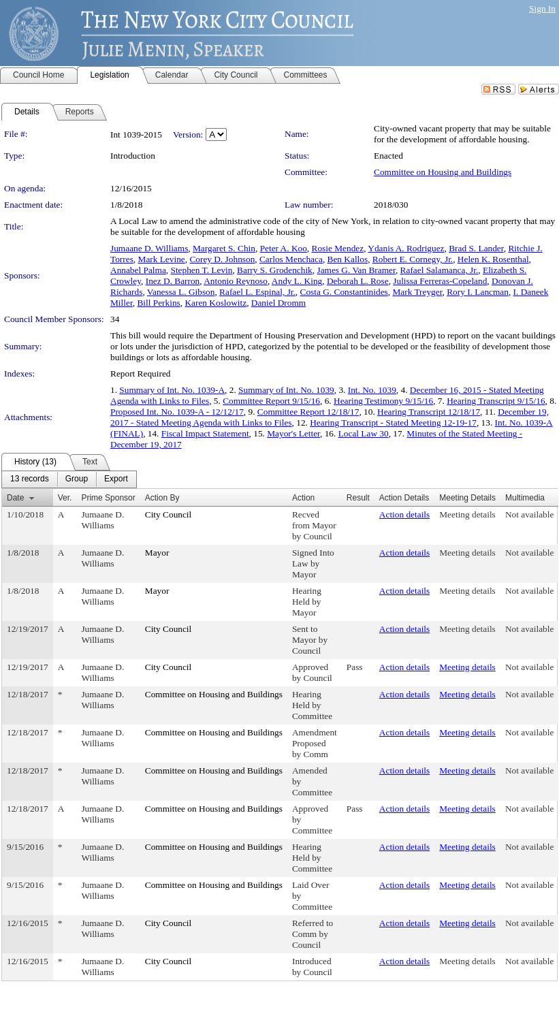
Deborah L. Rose (358, 281)
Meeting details (467, 514)
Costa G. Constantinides (344, 292)
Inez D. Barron (173, 281)
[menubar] (69, 479)
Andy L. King (297, 281)
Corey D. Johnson (222, 259)
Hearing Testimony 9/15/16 (383, 401)
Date (15, 498)
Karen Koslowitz (215, 303)
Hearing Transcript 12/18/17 (428, 412)
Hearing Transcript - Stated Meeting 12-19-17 (393, 422)
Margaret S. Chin (224, 248)
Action (303, 498)
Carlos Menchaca (291, 259)
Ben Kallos (348, 259)
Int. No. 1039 (372, 390)
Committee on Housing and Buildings (442, 172)
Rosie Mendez (338, 248)
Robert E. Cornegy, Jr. (412, 259)
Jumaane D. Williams (149, 248)
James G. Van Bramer (356, 270)
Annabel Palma (138, 270)
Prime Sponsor (108, 498)
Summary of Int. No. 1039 (286, 390)
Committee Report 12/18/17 (308, 412)
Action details (404, 514)
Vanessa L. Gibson (181, 292)
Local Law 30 (363, 433)
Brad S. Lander (476, 248)
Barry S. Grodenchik (275, 270)
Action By (162, 498)
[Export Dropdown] (116, 479)
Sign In (542, 8)
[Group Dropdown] (76, 479)
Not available (529, 514)
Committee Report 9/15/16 (271, 401)
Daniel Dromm (278, 303)
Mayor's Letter (293, 433)
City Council (168, 514)
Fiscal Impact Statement (205, 433)
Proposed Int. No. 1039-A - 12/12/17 (177, 412)
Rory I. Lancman (478, 292)
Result (358, 498)
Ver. (65, 498)
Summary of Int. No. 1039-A (172, 390)
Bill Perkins (158, 303)
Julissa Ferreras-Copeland (440, 281)
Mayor (157, 552)
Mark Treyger (417, 292)
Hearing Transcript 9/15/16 (496, 401)
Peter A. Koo (283, 248)
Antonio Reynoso (236, 281)
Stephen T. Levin (201, 270)
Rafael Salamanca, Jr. (439, 270)
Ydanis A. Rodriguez (406, 248)
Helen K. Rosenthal (493, 259)
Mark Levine (161, 259)
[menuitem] (29, 479)
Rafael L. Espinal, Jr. (257, 292)
